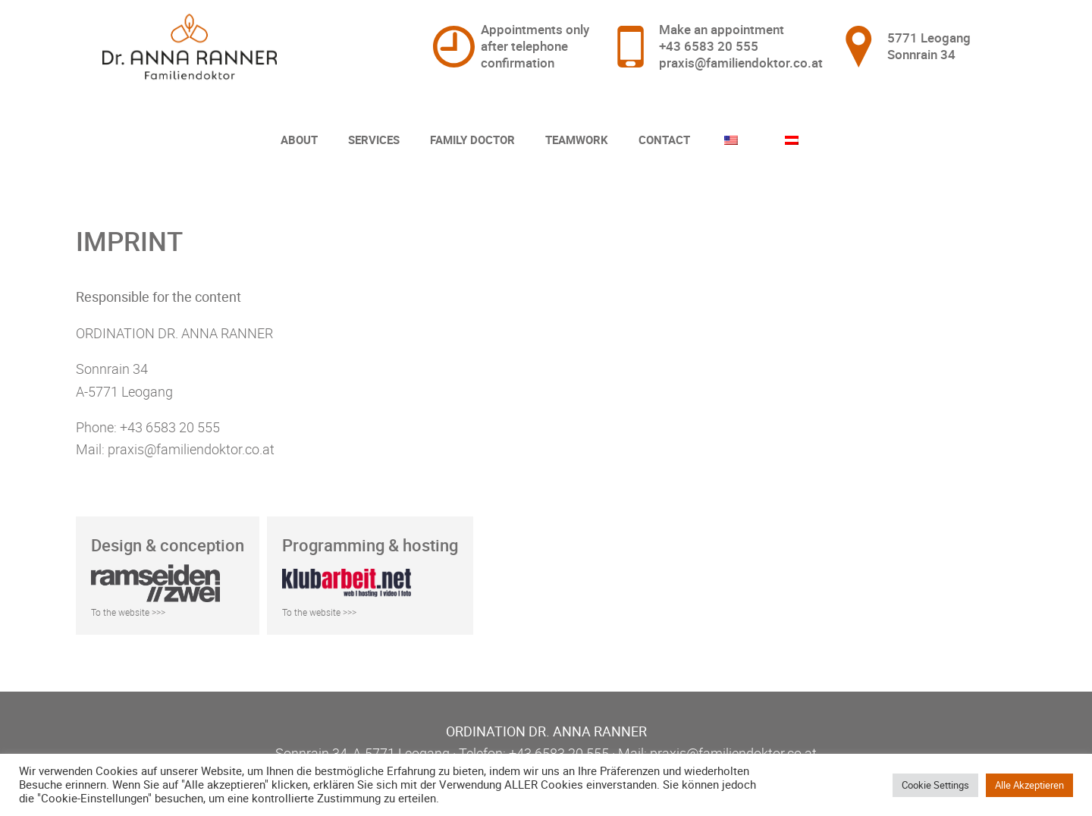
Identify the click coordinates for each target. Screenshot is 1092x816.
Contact (664, 139)
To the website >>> (128, 612)
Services (374, 139)
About (299, 139)
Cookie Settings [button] (935, 785)
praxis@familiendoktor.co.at (741, 62)
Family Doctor (472, 139)
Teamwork (576, 139)
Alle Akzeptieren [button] (1029, 785)
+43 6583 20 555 (708, 46)
